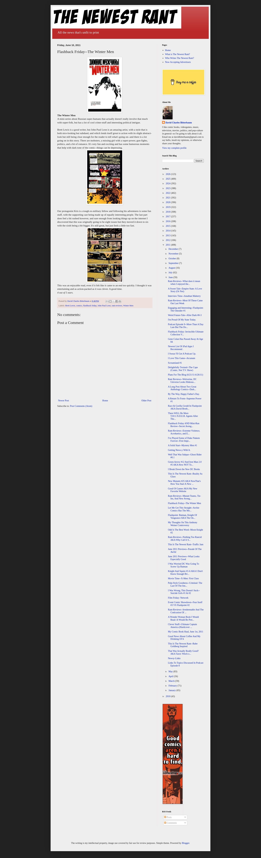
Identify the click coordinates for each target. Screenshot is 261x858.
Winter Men (128, 305)
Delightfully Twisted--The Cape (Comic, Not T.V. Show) (183, 368)
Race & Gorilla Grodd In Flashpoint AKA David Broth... (185, 407)
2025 (168, 179)
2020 (168, 202)
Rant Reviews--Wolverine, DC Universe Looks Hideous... (182, 380)
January (172, 690)
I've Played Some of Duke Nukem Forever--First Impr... (184, 439)
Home (105, 400)
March (171, 681)
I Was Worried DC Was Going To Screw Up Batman (183, 565)
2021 (168, 197)
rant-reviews (117, 305)
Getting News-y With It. (179, 450)
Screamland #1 (175, 363)
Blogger (185, 843)
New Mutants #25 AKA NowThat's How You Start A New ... (184, 482)
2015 (168, 226)
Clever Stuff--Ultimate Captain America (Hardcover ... (182, 625)
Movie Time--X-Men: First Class (183, 578)
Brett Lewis (70, 305)
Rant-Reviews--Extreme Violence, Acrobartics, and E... (184, 432)
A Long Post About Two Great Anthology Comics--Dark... (182, 388)
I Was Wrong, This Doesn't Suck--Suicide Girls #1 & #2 (184, 592)
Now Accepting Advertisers (178, 62)
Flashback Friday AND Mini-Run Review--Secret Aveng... (183, 424)
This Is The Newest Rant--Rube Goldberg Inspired (183, 645)
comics (79, 305)
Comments (170, 823)
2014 (168, 230)
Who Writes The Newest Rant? (179, 58)
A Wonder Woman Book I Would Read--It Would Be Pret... (183, 618)
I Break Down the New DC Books (184, 469)
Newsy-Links (174, 658)
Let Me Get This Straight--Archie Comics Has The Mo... (183, 509)
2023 (168, 188)
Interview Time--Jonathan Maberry (184, 296)
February (172, 685)
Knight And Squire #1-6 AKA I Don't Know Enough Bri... (185, 572)
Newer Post (63, 400)
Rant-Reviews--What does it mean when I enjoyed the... (184, 282)
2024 (168, 183)
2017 (168, 216)
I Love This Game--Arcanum (181, 358)
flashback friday (90, 305)
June (170, 277)
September (173, 263)
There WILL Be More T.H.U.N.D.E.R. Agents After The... (183, 416)
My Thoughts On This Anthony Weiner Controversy (182, 524)
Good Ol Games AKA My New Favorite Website (182, 490)
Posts (168, 817)
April (171, 676)
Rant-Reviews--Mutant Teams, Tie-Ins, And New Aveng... (184, 497)
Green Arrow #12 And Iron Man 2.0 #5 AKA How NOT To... (185, 463)
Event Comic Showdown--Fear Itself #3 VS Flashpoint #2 (185, 603)
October (172, 258)
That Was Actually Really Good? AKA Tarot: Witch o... (183, 652)
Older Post (146, 400)
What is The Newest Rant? (177, 54)
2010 (168, 696)
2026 (168, 174)
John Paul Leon (104, 305)
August (172, 268)
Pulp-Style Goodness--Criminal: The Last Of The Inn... (185, 584)
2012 (168, 240)
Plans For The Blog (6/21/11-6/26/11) (185, 374)
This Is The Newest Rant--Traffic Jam (185, 544)
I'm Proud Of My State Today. (182, 319)
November (173, 253)
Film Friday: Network (178, 598)
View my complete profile (174, 148)
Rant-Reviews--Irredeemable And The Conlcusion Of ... (186, 611)
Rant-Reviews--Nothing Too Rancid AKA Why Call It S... (185, 538)
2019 (168, 207)
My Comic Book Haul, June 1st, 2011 (185, 631)
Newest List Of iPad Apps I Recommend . (181, 347)
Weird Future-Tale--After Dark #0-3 (185, 315)
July (170, 272)
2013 (168, 235)
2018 (168, 212)
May (170, 671)
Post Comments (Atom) (81, 406)
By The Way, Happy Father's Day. (184, 394)
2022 (168, 193)
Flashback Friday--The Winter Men (184, 503)
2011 (168, 245)
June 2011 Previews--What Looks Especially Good (184, 558)
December (173, 249)
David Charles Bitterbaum (178, 122)
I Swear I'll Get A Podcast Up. (182, 353)
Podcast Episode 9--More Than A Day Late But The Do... (185, 325)
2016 (168, 221)
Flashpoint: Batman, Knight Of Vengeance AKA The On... (182, 516)
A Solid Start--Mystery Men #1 (182, 445)
